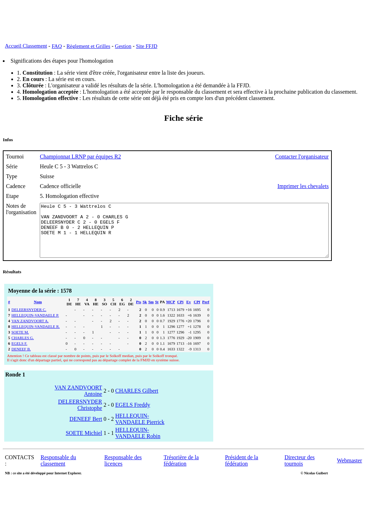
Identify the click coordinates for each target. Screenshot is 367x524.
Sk (145, 312)
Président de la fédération (241, 471)
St (157, 312)
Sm (150, 312)
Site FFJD (146, 46)
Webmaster (349, 471)
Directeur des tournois (300, 471)
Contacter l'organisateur (337, 157)
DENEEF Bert (85, 429)
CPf (197, 312)
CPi (180, 312)
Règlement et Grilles (88, 46)
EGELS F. (19, 354)
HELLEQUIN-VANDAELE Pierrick (140, 429)
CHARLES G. (23, 348)
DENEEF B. (21, 359)
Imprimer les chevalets (338, 186)
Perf (205, 312)
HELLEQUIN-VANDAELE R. (36, 337)
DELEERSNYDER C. (29, 320)
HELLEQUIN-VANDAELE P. (35, 326)
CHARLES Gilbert (136, 401)
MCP (170, 312)
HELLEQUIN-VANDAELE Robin (137, 443)
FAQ (57, 46)
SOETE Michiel (84, 444)
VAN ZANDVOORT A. (30, 331)
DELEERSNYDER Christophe (80, 415)
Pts (138, 312)
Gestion (123, 46)
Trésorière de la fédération (181, 471)
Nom (38, 312)
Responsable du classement (58, 471)
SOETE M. (20, 343)
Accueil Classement (26, 46)
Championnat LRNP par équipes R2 (80, 157)
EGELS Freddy (132, 415)
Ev (188, 312)
